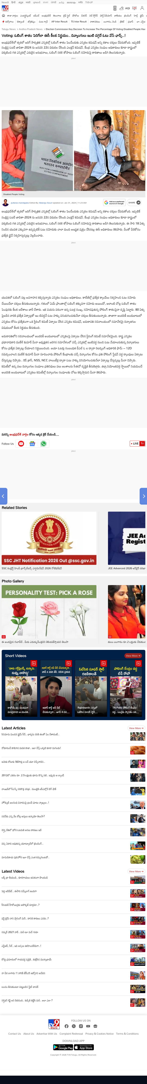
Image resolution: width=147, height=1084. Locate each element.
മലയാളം (71, 2)
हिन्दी (13, 2)
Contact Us (14, 1033)
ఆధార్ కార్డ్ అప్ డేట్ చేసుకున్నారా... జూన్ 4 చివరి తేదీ (55, 709)
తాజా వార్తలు (12, 15)
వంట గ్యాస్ (43, 21)
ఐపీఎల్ (36, 15)
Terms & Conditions (127, 1033)
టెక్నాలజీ (20, 21)
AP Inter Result (59, 21)
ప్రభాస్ (130, 21)
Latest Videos (13, 871)
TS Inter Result (79, 21)
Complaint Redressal (71, 1033)
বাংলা (45, 2)
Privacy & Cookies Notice (99, 1033)
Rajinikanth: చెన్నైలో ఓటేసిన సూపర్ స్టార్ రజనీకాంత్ (87, 709)
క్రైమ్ (142, 15)
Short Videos (15, 655)
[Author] (5, 203)
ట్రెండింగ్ (128, 15)
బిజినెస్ (84, 15)
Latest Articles (13, 728)
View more (133, 655)
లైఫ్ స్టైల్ (66, 15)
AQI (127, 8)
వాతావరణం (95, 21)
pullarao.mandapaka (20, 203)
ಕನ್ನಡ (21, 2)
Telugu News (9, 29)
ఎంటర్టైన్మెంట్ (25, 15)
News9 (5, 2)
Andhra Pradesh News (30, 29)
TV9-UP (89, 2)
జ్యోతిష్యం (31, 21)
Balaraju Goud (45, 203)
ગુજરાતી (36, 2)
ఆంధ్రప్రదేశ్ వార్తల (19, 434)
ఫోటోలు (75, 15)
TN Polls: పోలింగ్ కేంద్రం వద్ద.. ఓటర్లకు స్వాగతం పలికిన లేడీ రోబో (126, 709)
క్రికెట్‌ (122, 21)
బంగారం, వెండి (110, 21)
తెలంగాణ (57, 15)
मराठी (28, 2)
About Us (28, 1033)
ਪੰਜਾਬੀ (53, 2)
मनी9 (80, 2)
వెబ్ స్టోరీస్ (93, 15)
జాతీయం (118, 15)
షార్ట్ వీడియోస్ (106, 15)
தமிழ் (61, 2)
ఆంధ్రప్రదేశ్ (46, 15)
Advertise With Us (46, 1033)
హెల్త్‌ (136, 15)
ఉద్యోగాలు (9, 21)
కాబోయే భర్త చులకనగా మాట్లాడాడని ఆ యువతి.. (18, 709)
